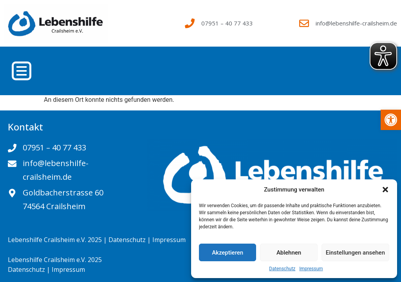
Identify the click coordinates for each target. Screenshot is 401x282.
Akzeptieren (227, 252)
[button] (385, 189)
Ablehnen (288, 252)
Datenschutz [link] (282, 268)
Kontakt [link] (25, 126)
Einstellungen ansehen (355, 252)
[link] (391, 120)
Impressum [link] (311, 268)
